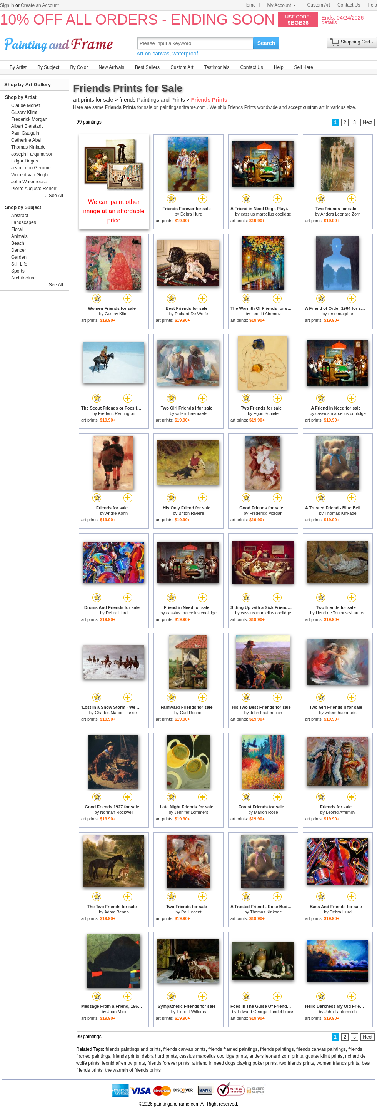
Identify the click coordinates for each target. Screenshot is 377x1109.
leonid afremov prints (123, 1063)
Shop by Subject (23, 207)
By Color (79, 67)
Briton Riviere (191, 513)
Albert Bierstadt (27, 126)
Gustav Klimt (116, 313)
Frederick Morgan (265, 513)
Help (372, 5)
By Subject (48, 67)
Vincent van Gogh (29, 174)
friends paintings (277, 1049)
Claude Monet (25, 105)
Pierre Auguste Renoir (33, 188)
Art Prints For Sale (59, 42)
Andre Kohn (116, 513)
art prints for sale (93, 100)
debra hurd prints (159, 1056)
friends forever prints (168, 1063)
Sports (18, 271)
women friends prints (338, 1063)
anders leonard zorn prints (276, 1056)
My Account (281, 5)
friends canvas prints (184, 1049)
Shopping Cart (355, 42)
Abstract (19, 215)
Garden (19, 257)
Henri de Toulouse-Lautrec (340, 613)
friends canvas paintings (321, 1049)
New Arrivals (111, 67)
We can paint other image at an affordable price (114, 211)
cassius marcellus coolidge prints (213, 1056)
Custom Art (318, 5)
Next (367, 122)
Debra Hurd (191, 214)
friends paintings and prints (133, 1049)
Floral (17, 229)
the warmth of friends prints (133, 1070)
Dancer (18, 250)
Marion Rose (266, 812)
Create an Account (40, 5)
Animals (19, 236)
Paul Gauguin (25, 133)
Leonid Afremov (265, 313)
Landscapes (23, 222)
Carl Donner (191, 712)
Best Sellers (147, 67)
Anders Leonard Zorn (340, 214)
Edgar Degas (24, 161)
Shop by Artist (21, 97)
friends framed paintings (232, 1049)
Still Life (19, 264)
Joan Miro (116, 1011)
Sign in (7, 5)
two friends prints (296, 1063)
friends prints (126, 1056)
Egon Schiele (266, 413)
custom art (313, 107)
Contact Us (348, 5)
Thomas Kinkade (341, 513)
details (329, 22)
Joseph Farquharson (32, 154)
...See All (54, 195)
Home (250, 5)
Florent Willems (191, 1011)
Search (266, 43)
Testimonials (216, 67)
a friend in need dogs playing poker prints (234, 1063)
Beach (17, 243)
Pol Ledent (191, 912)
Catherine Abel (26, 140)
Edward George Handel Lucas (266, 1011)
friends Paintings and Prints (152, 100)
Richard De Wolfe (191, 313)
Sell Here (303, 67)
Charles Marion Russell (116, 712)
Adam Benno (116, 912)
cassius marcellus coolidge (266, 214)
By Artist (18, 67)
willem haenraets (191, 413)
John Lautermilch (266, 712)
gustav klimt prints (323, 1056)
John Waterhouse (29, 181)
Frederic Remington (116, 413)
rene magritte (340, 313)
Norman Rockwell (116, 812)
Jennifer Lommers (191, 812)
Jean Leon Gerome (31, 168)
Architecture (23, 278)
